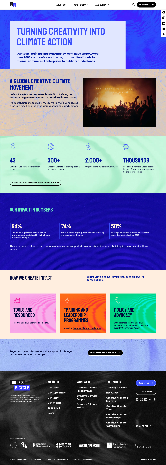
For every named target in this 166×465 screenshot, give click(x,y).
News (51, 413)
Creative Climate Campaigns (116, 424)
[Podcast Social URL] (154, 399)
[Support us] (146, 5)
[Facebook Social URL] (137, 399)
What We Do (80, 4)
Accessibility (75, 459)
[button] (133, 4)
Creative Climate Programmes (87, 389)
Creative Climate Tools (32, 323)
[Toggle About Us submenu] (67, 5)
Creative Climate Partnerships (116, 416)
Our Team (53, 387)
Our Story (53, 397)
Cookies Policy (49, 459)
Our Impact (54, 402)
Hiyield (153, 459)
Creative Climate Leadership (87, 328)
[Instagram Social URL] (141, 399)
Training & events (116, 387)
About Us (60, 4)
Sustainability (88, 459)
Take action (100, 4)
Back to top (143, 426)
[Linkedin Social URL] (145, 399)
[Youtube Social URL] (150, 399)
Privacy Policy (62, 459)
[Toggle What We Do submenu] (88, 5)
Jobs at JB (54, 408)
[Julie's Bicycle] (13, 4)
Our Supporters (57, 392)
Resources (112, 392)
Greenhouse (145, 459)
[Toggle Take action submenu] (108, 5)
